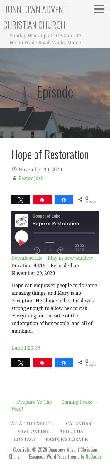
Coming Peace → (80, 402)
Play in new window (70, 258)
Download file (27, 258)
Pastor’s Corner (67, 439)
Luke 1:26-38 (25, 348)
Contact (25, 439)
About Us (71, 431)
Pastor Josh (30, 178)
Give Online (33, 431)
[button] (101, 8)
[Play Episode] (21, 242)
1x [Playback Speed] (49, 250)
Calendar (78, 423)
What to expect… (33, 423)
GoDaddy (93, 456)
